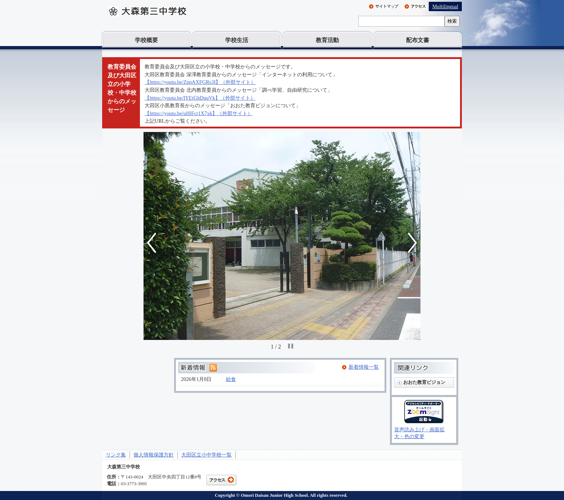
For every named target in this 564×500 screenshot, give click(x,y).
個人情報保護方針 (153, 455)
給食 (231, 379)
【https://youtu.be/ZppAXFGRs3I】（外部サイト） (200, 82)
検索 (452, 21)
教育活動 (327, 40)
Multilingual (445, 6)
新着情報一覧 (364, 367)
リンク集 (116, 455)
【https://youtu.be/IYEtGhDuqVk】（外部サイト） (200, 98)
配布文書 (417, 40)
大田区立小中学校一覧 (206, 455)
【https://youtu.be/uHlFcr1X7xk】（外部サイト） (199, 113)
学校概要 (146, 40)
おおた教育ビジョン (424, 382)
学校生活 (236, 40)
